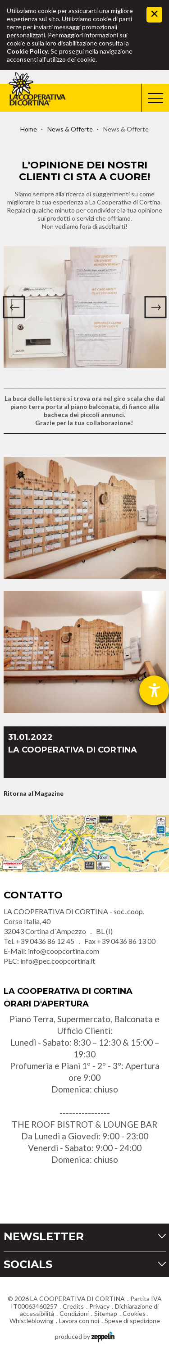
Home (28, 129)
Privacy (99, 1306)
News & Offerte (70, 129)
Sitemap (105, 1313)
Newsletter (44, 1236)
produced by (84, 1336)
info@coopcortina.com (63, 951)
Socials (28, 1264)
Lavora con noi (79, 1320)
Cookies (134, 1313)
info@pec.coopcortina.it (57, 961)
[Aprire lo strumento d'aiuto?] (154, 690)
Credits (73, 1306)
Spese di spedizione (132, 1320)
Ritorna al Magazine (34, 793)
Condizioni (74, 1313)
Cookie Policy (27, 51)
